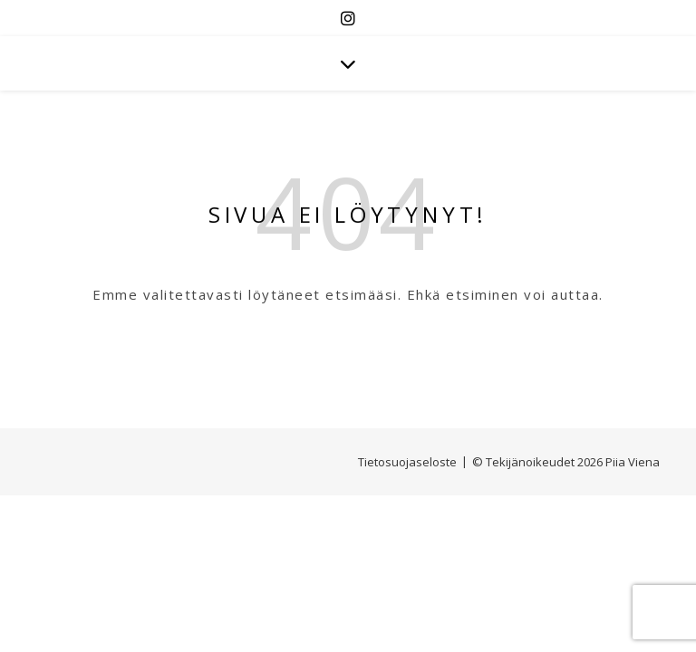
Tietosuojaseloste (407, 462)
